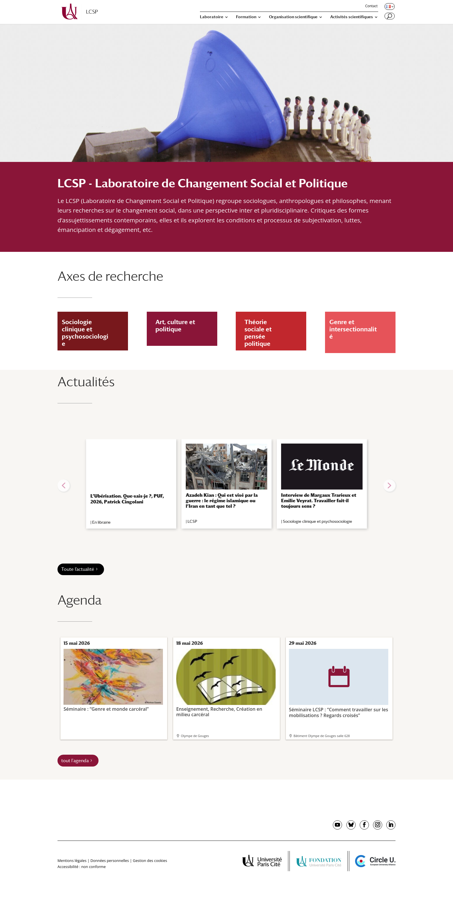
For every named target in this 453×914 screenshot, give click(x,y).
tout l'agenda (75, 760)
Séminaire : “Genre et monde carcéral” (113, 680)
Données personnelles (109, 860)
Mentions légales (71, 860)
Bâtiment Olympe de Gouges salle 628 (322, 736)
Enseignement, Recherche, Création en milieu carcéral (226, 683)
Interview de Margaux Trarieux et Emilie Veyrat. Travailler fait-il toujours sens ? (318, 500)
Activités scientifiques (351, 17)
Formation (246, 17)
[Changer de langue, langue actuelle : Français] (389, 6)
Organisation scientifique (293, 17)
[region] (226, 485)
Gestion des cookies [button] (150, 860)
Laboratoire (211, 17)
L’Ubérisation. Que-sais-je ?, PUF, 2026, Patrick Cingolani (127, 498)
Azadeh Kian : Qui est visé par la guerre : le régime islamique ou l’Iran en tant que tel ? (222, 500)
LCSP (192, 521)
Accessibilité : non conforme (81, 866)
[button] (63, 485)
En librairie (101, 522)
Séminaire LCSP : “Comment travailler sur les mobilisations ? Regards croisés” (338, 683)
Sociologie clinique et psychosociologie (317, 521)
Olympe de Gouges (195, 736)
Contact (371, 6)
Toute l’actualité (77, 569)
